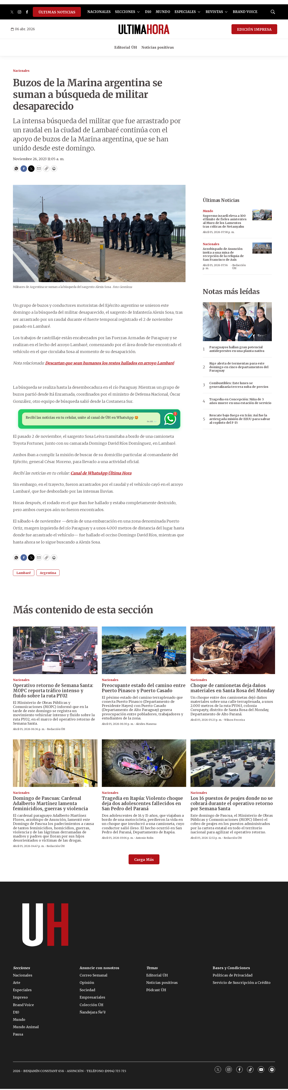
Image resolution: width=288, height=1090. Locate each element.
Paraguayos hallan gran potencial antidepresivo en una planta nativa (236, 349)
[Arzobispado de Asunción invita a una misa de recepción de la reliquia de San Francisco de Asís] (262, 248)
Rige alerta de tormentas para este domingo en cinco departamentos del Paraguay (238, 367)
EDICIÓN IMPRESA (254, 29)
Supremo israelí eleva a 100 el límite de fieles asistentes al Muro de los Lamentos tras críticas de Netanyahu (225, 221)
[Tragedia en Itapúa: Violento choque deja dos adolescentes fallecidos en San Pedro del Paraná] (144, 764)
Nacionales (21, 71)
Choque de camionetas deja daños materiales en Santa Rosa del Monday (232, 689)
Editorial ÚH (125, 47)
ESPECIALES (185, 12)
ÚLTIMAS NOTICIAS (56, 12)
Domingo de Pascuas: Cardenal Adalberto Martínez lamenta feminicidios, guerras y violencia (50, 804)
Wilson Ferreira (234, 720)
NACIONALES (99, 12)
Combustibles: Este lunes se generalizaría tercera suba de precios (238, 385)
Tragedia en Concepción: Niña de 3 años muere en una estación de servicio (240, 401)
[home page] (144, 29)
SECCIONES (125, 12)
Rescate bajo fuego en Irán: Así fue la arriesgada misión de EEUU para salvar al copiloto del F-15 (239, 419)
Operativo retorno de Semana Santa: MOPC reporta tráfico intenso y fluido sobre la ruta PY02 (53, 692)
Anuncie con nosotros (99, 969)
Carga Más (144, 860)
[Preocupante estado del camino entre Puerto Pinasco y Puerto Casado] (144, 651)
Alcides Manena (146, 725)
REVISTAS (214, 12)
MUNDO (163, 12)
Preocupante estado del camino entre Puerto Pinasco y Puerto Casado (144, 689)
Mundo (208, 211)
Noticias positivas (157, 47)
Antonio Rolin (144, 839)
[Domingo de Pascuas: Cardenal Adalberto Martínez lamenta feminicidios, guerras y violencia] (55, 764)
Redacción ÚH (239, 267)
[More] (138, 12)
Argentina (48, 574)
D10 (148, 12)
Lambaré (23, 574)
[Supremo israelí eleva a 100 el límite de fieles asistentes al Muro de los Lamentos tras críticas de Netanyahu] (262, 215)
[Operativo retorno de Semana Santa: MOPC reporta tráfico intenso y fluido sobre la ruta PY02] (55, 651)
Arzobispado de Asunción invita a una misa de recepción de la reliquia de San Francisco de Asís (223, 254)
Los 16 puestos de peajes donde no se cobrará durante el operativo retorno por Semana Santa (231, 804)
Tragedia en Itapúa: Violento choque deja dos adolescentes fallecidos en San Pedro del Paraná (142, 804)
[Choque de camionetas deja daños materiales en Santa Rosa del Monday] (232, 651)
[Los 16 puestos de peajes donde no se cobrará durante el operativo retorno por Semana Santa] (232, 764)
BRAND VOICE (245, 12)
